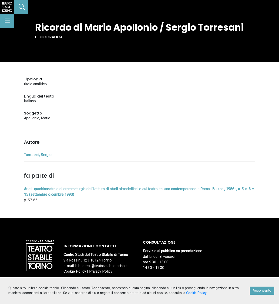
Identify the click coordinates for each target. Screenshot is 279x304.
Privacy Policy (100, 271)
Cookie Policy (75, 271)
